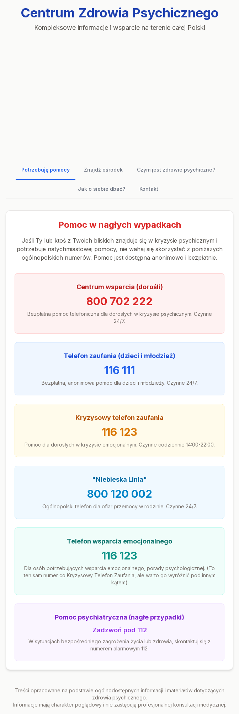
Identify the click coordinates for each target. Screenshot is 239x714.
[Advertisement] (119, 94)
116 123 (119, 432)
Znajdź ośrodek (103, 170)
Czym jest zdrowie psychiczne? (176, 170)
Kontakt (148, 189)
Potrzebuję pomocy (45, 170)
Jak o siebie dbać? (101, 189)
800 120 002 (119, 493)
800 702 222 (119, 301)
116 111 (119, 370)
